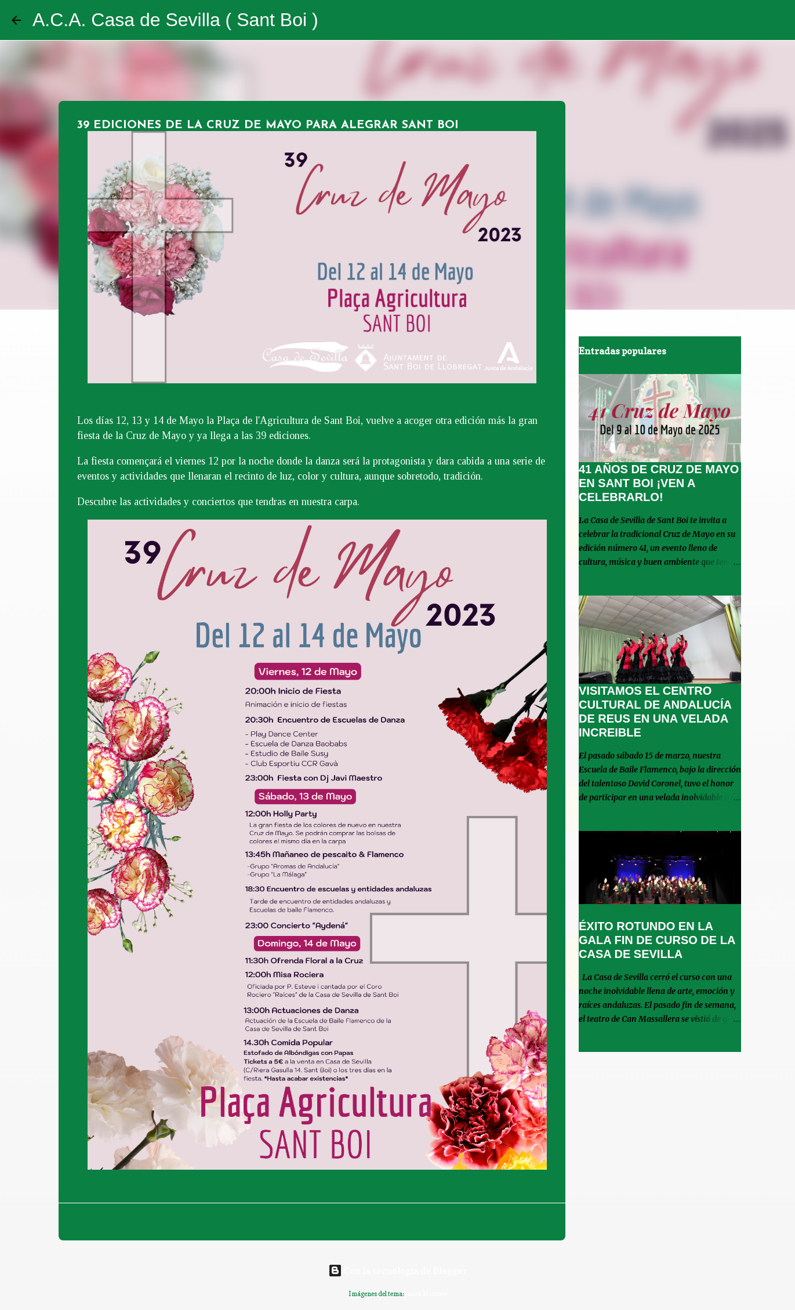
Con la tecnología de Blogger (397, 1270)
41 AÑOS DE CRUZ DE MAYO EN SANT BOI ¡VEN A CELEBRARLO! (659, 483)
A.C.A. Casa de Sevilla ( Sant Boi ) (175, 19)
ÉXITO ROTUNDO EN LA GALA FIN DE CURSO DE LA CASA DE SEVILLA (657, 940)
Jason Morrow (426, 1294)
